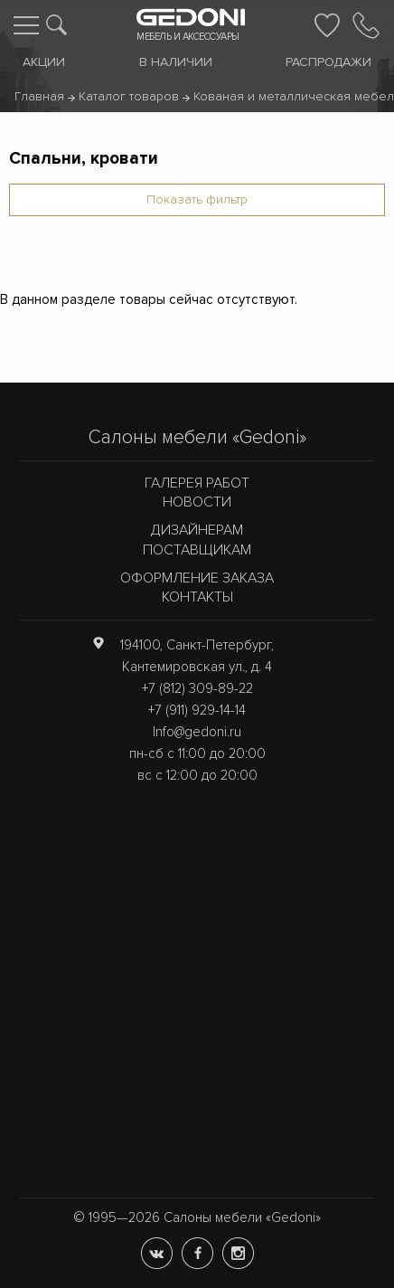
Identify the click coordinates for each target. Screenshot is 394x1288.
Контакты (197, 597)
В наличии (175, 62)
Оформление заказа (197, 578)
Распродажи (328, 62)
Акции (44, 62)
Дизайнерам (197, 530)
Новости (197, 502)
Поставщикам (197, 550)
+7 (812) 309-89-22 (197, 688)
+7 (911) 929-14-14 (197, 710)
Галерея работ (197, 483)
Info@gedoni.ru (197, 732)
